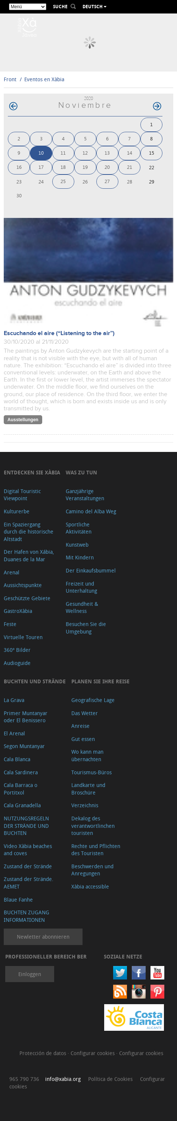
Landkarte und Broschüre (88, 788)
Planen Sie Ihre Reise (100, 681)
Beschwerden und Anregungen (92, 870)
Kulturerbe (17, 511)
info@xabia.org (63, 1078)
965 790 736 (24, 1078)
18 (63, 167)
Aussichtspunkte (23, 585)
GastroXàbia (18, 610)
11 (63, 152)
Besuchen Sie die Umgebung (86, 627)
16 (19, 167)
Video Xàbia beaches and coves (28, 849)
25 (63, 181)
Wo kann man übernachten (87, 755)
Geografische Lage (93, 700)
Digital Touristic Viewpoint (22, 494)
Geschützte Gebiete (27, 598)
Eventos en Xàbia (44, 79)
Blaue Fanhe (18, 899)
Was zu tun (81, 472)
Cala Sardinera (21, 772)
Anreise (80, 725)
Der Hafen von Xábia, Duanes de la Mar (29, 555)
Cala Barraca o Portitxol (20, 788)
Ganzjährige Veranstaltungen (85, 494)
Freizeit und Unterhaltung (81, 587)
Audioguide (17, 662)
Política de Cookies (110, 1078)
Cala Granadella (22, 805)
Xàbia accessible (90, 886)
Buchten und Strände (35, 681)
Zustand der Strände (28, 866)
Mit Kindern (80, 557)
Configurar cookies (93, 1053)
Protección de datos (43, 1053)
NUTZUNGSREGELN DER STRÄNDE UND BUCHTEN (26, 825)
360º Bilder (17, 649)
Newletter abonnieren (43, 936)
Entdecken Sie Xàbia (32, 472)
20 (107, 167)
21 (129, 167)
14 (129, 152)
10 (41, 152)
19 (85, 167)
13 (107, 152)
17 (41, 167)
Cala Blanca (17, 759)
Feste (10, 624)
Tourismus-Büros (91, 772)
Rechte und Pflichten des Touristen (95, 849)
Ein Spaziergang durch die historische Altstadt (28, 532)
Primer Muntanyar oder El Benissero (25, 717)
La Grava (14, 700)
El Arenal (14, 733)
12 (85, 152)
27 (107, 181)
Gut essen (83, 738)
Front (10, 79)
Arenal (11, 572)
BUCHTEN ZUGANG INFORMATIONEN (26, 916)
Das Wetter (84, 713)
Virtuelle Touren (23, 637)
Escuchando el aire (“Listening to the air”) (59, 333)
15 (151, 152)
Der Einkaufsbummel (91, 570)
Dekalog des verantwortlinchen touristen (93, 825)
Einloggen (29, 974)
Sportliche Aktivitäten (78, 528)
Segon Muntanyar (24, 746)
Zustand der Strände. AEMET (28, 882)
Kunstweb (77, 544)
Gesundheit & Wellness (82, 607)
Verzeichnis (84, 805)
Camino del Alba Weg (91, 511)
